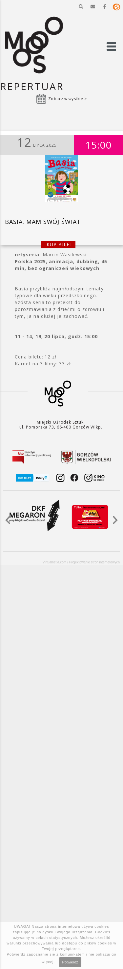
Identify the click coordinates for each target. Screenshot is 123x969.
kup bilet (60, 244)
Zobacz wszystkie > (67, 98)
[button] (81, 6)
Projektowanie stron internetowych (94, 562)
